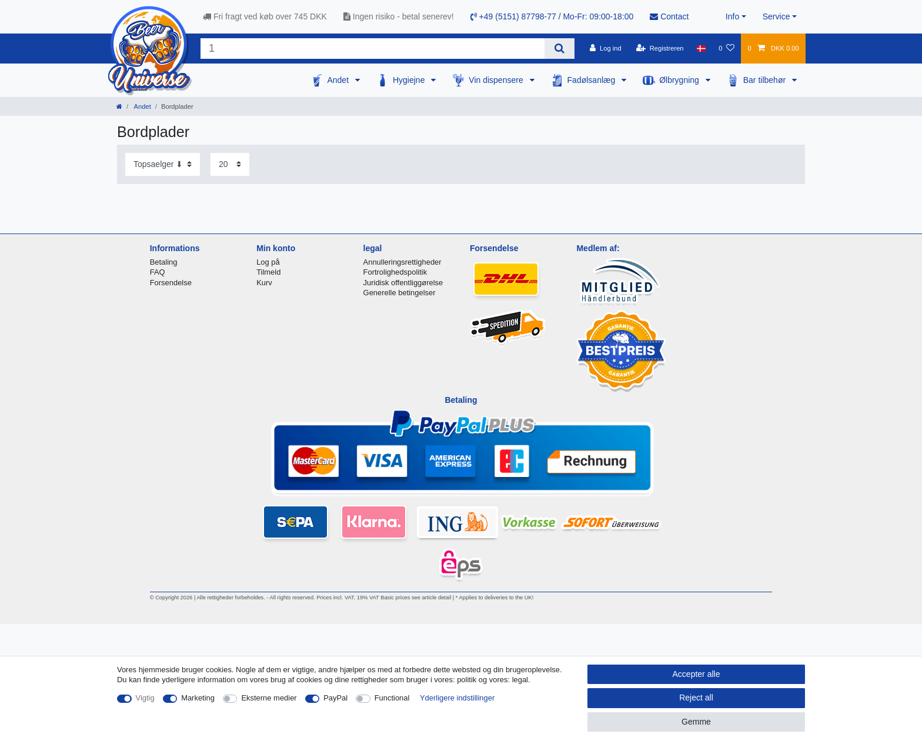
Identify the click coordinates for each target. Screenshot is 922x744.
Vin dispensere (497, 80)
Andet (338, 80)
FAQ (157, 272)
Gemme (696, 721)
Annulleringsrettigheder (402, 262)
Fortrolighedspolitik (395, 272)
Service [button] (776, 16)
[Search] (559, 48)
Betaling (164, 262)
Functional (392, 697)
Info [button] (732, 16)
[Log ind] (605, 48)
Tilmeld (268, 272)
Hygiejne (410, 80)
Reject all (696, 697)
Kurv (264, 282)
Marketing (198, 697)
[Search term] (372, 48)
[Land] (701, 48)
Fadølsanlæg (592, 80)
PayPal (335, 697)
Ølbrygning (680, 80)
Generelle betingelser (399, 292)
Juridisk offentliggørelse (403, 282)
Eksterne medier (268, 697)
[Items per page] (230, 164)
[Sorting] (162, 164)
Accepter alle (696, 674)
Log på (268, 262)
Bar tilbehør (765, 80)
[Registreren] (660, 48)
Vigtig (145, 697)
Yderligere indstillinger (457, 697)
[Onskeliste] (726, 48)
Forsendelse (171, 282)
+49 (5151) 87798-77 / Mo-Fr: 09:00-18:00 (552, 16)
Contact (669, 16)
